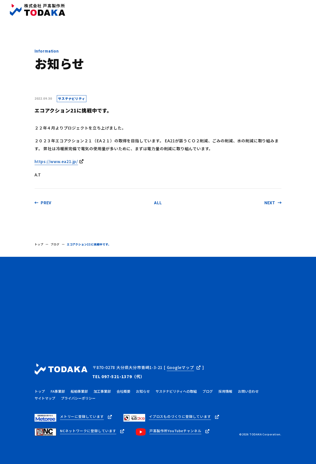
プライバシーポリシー (78, 397)
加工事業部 (102, 390)
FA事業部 (58, 390)
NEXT (269, 203)
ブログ (188, 10)
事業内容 (123, 10)
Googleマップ (180, 367)
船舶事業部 (79, 390)
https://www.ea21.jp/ (56, 161)
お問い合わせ (297, 9)
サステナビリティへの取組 (176, 390)
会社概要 (145, 10)
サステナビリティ (216, 10)
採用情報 (247, 10)
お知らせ (168, 10)
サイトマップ (45, 397)
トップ (102, 10)
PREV (46, 203)
